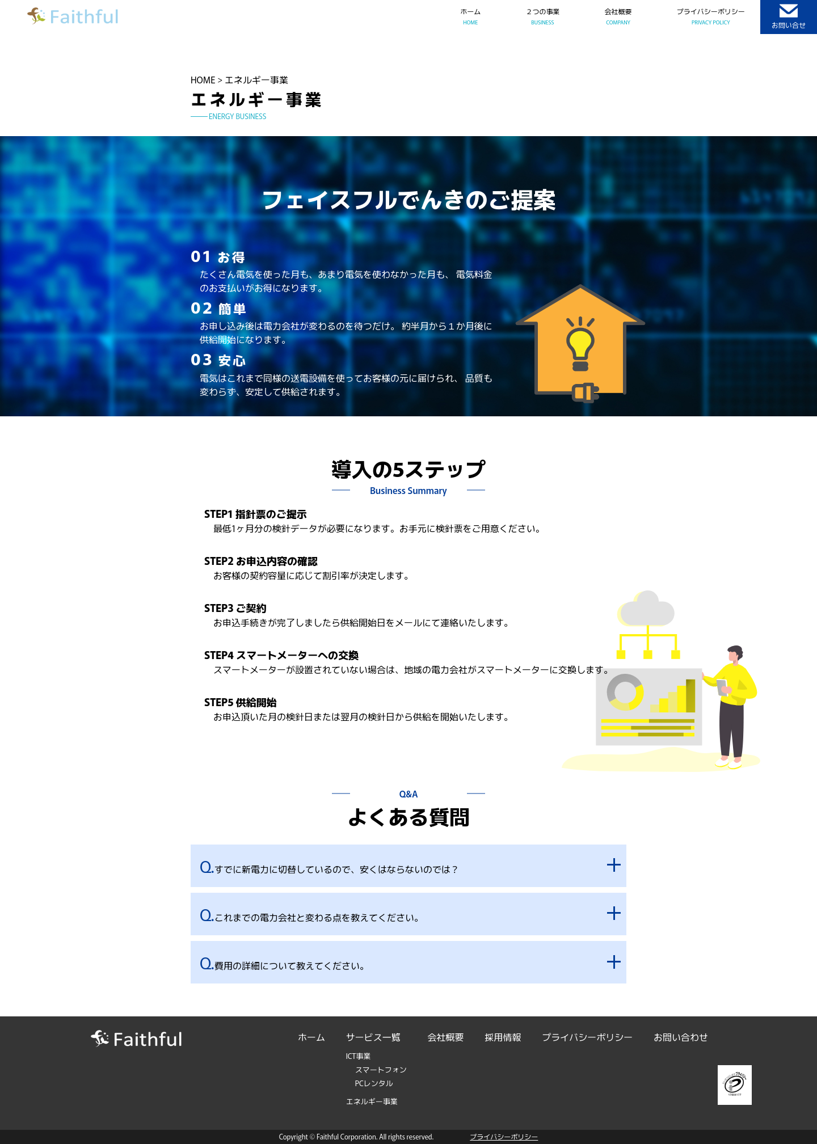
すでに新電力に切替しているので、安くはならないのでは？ (330, 865)
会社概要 (446, 1037)
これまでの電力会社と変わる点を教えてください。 (311, 914)
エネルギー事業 (372, 1101)
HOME (203, 79)
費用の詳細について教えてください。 (284, 962)
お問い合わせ (681, 1037)
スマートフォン (381, 1069)
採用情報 (503, 1037)
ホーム (311, 1037)
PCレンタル (374, 1083)
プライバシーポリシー (587, 1037)
